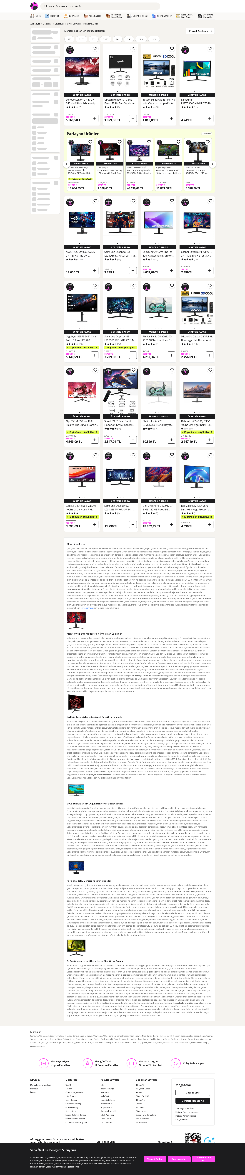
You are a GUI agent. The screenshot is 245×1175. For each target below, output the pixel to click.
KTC (170, 1036)
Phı (134, 1039)
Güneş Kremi (141, 1111)
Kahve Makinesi (142, 1119)
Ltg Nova (41, 1039)
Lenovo (53, 1036)
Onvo (116, 1039)
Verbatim (152, 1042)
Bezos (130, 1039)
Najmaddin (62, 1042)
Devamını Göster (37, 1046)
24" (117, 39)
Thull (134, 1042)
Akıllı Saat (105, 1096)
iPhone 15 (140, 1085)
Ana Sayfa (35, 23)
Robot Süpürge (107, 1089)
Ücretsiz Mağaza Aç (193, 1100)
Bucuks (189, 1036)
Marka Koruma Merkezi (40, 1085)
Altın (103, 1085)
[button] (79, 91)
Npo (188, 1042)
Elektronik (47, 23)
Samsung (34, 1036)
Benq (75, 1036)
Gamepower (135, 1036)
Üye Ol (68, 1085)
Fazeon (196, 1036)
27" (69, 39)
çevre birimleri (87, 607)
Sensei (33, 1039)
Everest (53, 1042)
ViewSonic (97, 1036)
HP (65, 1036)
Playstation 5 (106, 1104)
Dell (47, 1036)
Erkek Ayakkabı (107, 1115)
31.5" (81, 39)
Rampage (157, 1036)
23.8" (105, 39)
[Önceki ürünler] (66, 164)
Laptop (139, 1104)
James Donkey (94, 1039)
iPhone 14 (105, 1092)
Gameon (80, 1042)
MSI (40, 1036)
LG (44, 1036)
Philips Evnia (196, 1042)
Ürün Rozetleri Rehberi (75, 1119)
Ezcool (165, 1036)
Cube (182, 1036)
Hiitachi (88, 1042)
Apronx (184, 1039)
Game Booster (123, 1036)
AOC (105, 1036)
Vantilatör (140, 1107)
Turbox (104, 1039)
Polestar (127, 1042)
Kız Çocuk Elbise (143, 1089)
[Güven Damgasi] (209, 1142)
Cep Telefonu (106, 1122)
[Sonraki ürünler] (212, 164)
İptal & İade (70, 1096)
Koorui (167, 1039)
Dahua (81, 1036)
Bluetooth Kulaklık (108, 1111)
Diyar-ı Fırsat (81, 1039)
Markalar (34, 1089)
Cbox (39, 1042)
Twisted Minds (69, 1039)
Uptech (144, 1042)
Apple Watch (106, 1107)
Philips (60, 1036)
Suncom (160, 1039)
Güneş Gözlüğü (142, 1096)
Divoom (182, 1042)
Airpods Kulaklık (108, 1100)
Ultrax (139, 1039)
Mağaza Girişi (192, 1092)
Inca (94, 1042)
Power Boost (194, 1039)
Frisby (59, 1039)
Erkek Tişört (106, 1119)
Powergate (109, 1042)
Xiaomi (209, 1036)
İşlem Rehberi (71, 1100)
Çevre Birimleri (74, 23)
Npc (144, 1036)
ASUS (69, 1036)
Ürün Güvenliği (71, 1107)
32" (93, 39)
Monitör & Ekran (90, 23)
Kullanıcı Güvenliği (73, 1104)
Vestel (159, 1042)
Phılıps (205, 1042)
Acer (47, 1039)
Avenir (33, 1042)
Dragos (45, 1042)
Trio (138, 1042)
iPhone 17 (140, 1092)
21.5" (154, 39)
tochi (110, 1039)
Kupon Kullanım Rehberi (76, 1115)
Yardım (68, 1089)
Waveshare (168, 1042)
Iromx (202, 1036)
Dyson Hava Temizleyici (146, 1115)
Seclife (153, 1039)
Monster (100, 1042)
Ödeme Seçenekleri (74, 1092)
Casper (176, 1036)
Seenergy (71, 1042)
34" (129, 39)
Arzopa (146, 1039)
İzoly (176, 1042)
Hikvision (112, 1036)
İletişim (33, 1092)
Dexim (53, 1039)
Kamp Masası (142, 1122)
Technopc (175, 1039)
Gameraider (205, 1039)
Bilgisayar (59, 23)
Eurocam (119, 1042)
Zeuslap (122, 1039)
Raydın (149, 1036)
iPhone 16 (140, 1100)
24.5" (141, 39)
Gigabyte (89, 1036)
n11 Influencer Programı (76, 1122)
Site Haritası (70, 1111)
